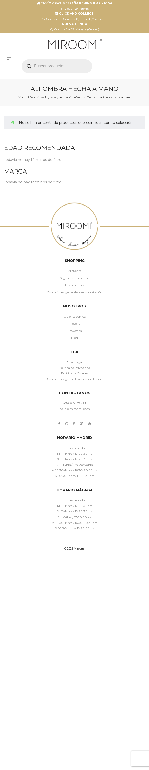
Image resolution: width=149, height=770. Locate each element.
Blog (74, 338)
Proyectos (74, 331)
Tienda (91, 97)
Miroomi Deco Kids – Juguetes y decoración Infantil (50, 97)
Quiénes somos (74, 316)
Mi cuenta (74, 271)
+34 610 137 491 (74, 403)
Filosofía (74, 324)
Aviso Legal (74, 362)
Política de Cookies (74, 373)
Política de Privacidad (74, 368)
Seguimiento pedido (74, 278)
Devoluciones (74, 285)
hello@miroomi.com (74, 409)
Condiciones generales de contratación (74, 292)
